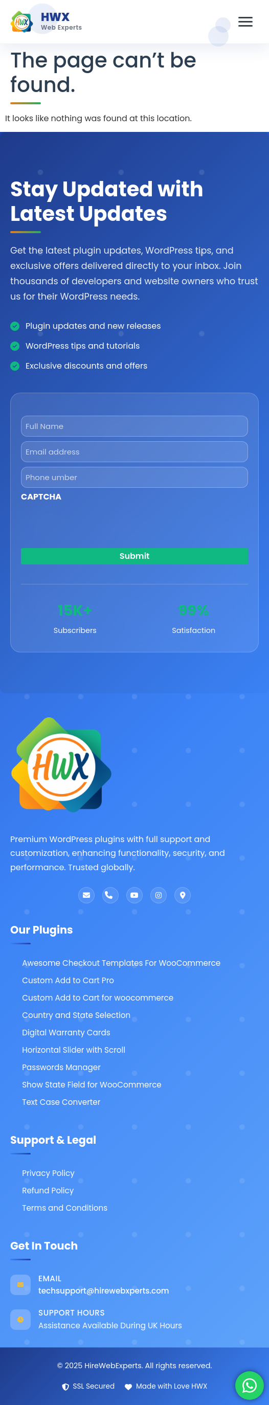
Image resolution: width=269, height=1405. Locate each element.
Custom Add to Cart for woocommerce (97, 997)
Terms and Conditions (64, 1208)
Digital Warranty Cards (66, 1032)
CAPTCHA (41, 497)
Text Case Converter (61, 1102)
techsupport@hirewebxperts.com (103, 1290)
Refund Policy (48, 1190)
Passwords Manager (61, 1067)
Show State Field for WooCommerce (92, 1084)
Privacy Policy (48, 1173)
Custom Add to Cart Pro (68, 980)
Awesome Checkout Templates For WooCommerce (121, 963)
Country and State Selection (76, 1015)
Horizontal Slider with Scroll (73, 1050)
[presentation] (98, 574)
